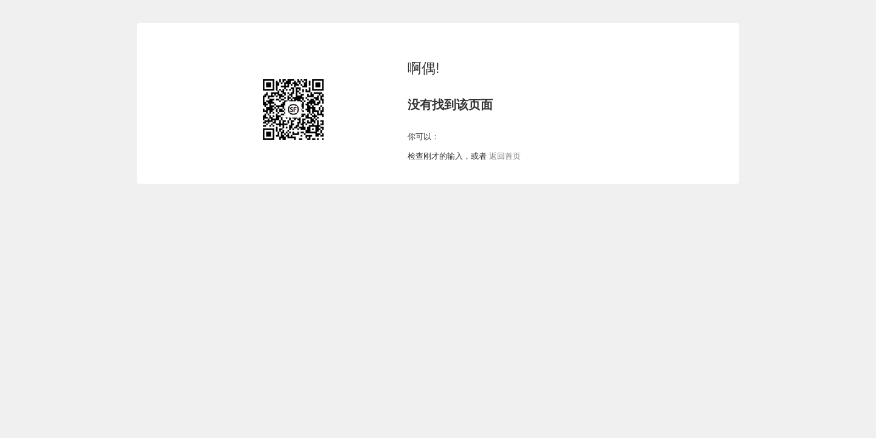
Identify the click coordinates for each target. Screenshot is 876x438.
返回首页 (504, 156)
